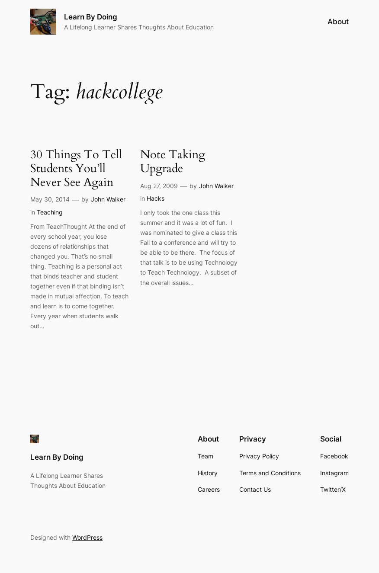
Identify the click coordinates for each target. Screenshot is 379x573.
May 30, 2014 (50, 199)
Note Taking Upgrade (172, 162)
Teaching (50, 212)
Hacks (155, 198)
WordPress (87, 537)
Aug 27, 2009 (159, 185)
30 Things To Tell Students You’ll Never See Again (76, 168)
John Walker (108, 199)
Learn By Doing (90, 17)
